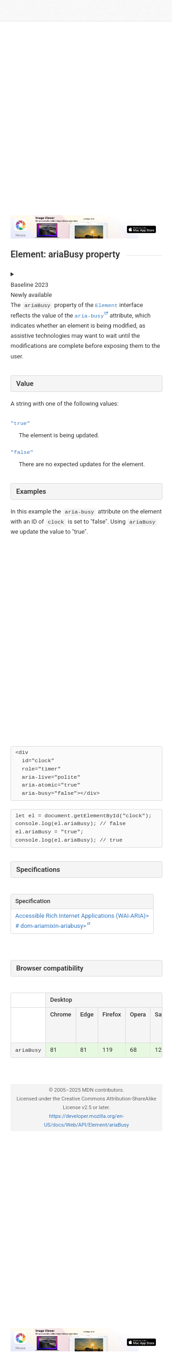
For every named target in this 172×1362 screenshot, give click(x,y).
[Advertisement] (86, 122)
